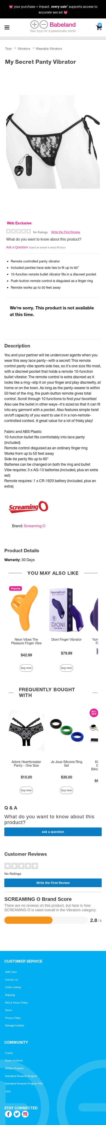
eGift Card (11, 971)
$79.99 (66, 653)
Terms (8, 1010)
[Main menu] (7, 27)
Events (9, 1053)
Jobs (8, 1091)
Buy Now (26, 668)
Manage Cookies (14, 1025)
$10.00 (26, 777)
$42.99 (26, 655)
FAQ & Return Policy (16, 1002)
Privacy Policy (13, 1018)
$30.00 (66, 777)
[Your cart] (99, 27)
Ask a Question (17, 247)
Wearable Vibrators (49, 48)
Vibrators (24, 48)
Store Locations (14, 1060)
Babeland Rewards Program (21, 1076)
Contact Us (11, 979)
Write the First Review (65, 232)
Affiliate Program (14, 1068)
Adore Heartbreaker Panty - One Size (26, 764)
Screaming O (34, 526)
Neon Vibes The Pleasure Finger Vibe (26, 641)
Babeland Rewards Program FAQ (24, 1083)
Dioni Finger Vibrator (66, 639)
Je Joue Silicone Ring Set (66, 764)
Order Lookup (13, 987)
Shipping (10, 995)
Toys (8, 48)
